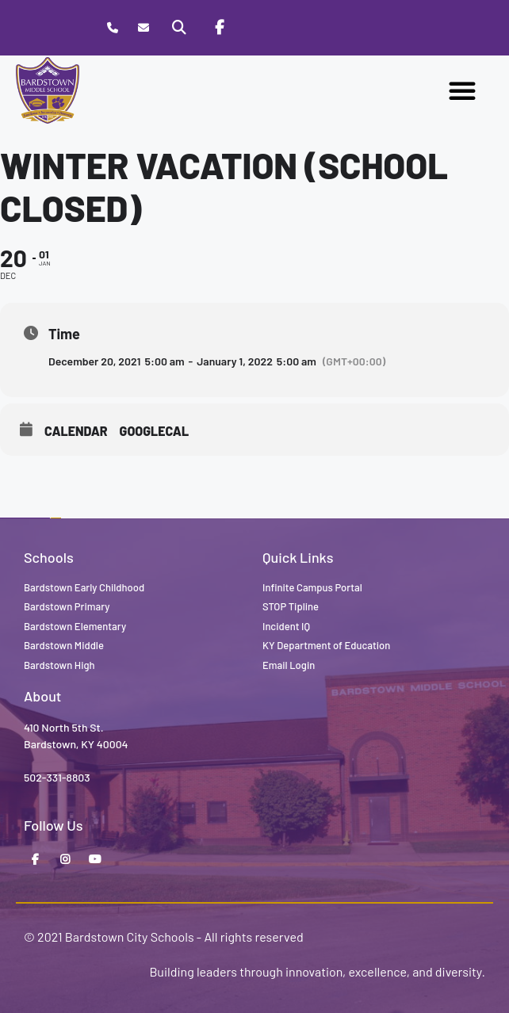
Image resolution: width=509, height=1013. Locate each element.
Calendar (76, 430)
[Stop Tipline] (258, 28)
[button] (462, 90)
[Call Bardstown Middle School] (112, 28)
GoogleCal (154, 430)
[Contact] (143, 28)
